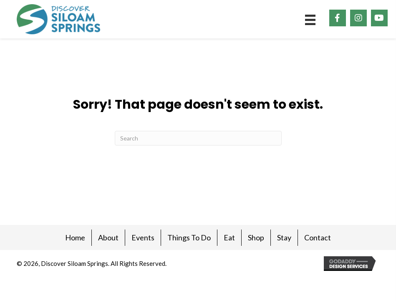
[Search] (198, 138)
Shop (256, 237)
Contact (317, 237)
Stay (284, 237)
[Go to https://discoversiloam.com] (58, 19)
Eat (229, 237)
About (108, 237)
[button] (337, 18)
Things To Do (189, 237)
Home (75, 237)
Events (142, 237)
